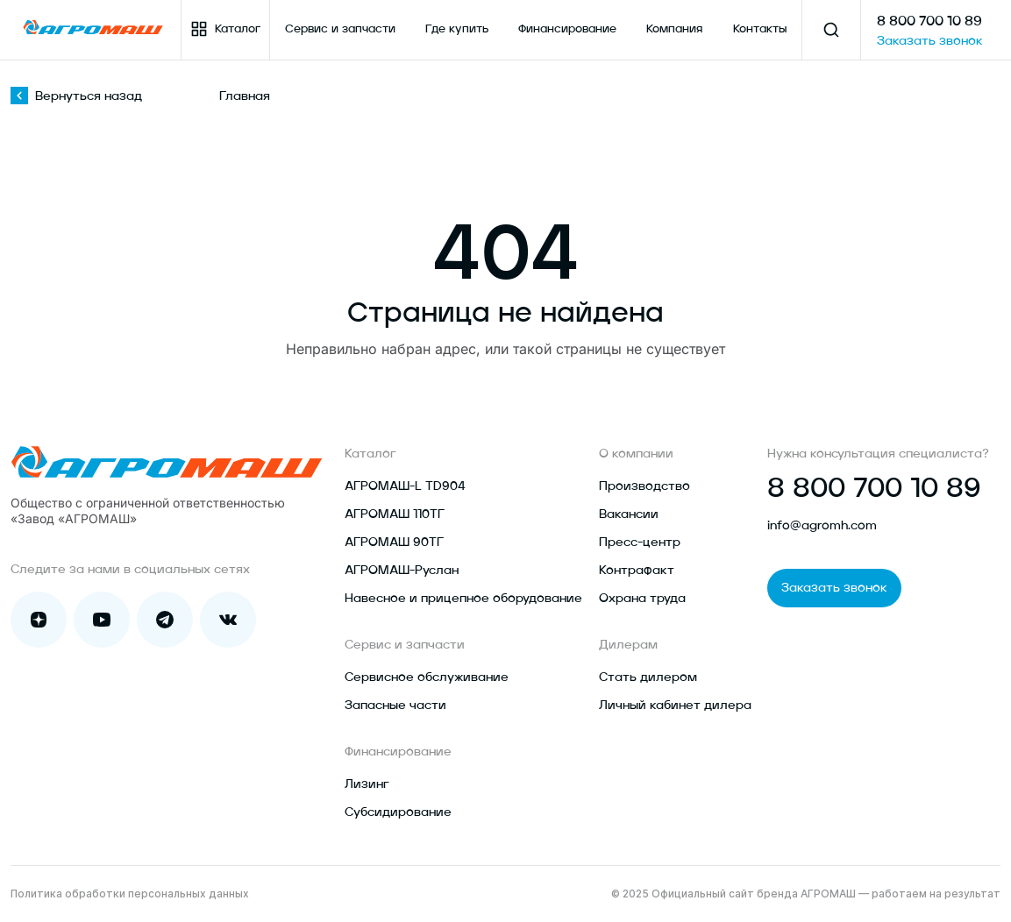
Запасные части (395, 705)
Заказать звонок (930, 41)
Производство (644, 486)
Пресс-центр (639, 542)
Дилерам (628, 645)
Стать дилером (648, 677)
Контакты (760, 29)
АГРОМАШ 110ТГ (395, 514)
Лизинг (367, 784)
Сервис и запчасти (340, 29)
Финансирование (567, 29)
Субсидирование (398, 812)
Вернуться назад (76, 96)
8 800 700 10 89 (929, 22)
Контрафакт (636, 570)
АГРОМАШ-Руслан (402, 570)
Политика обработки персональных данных (130, 893)
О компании (636, 454)
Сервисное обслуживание (427, 677)
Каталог (225, 29)
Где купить (456, 29)
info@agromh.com (822, 526)
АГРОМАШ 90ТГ (394, 542)
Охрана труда (642, 598)
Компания (674, 29)
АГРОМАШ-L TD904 (405, 486)
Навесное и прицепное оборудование (463, 598)
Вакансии (629, 514)
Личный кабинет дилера (675, 705)
